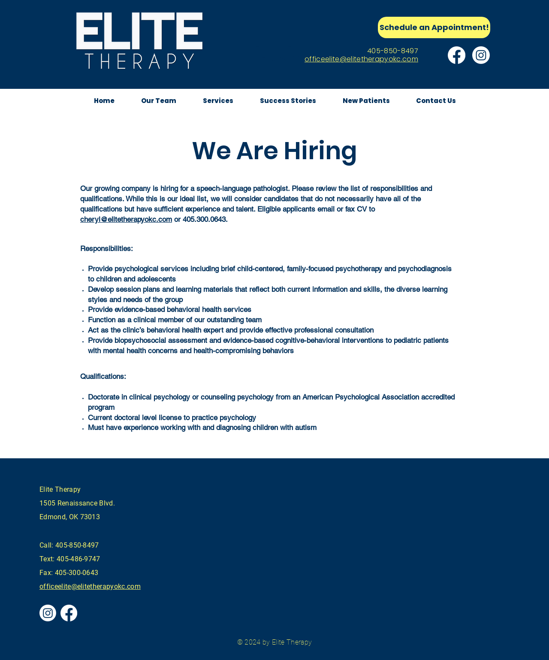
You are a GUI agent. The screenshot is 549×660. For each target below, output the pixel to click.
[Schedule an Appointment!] (434, 27)
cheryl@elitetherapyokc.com (126, 219)
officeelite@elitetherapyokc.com (361, 59)
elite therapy (274, 53)
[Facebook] (456, 55)
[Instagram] (481, 55)
